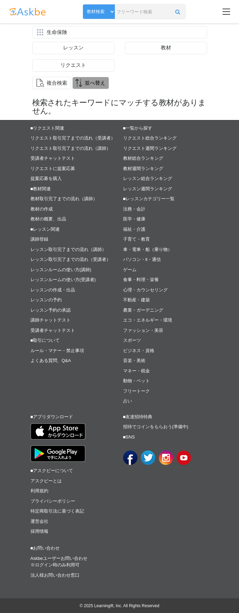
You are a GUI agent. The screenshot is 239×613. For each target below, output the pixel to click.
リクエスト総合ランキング (150, 138)
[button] (177, 12)
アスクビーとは (46, 480)
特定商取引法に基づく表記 (57, 511)
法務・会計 (134, 209)
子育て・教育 (136, 239)
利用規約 (39, 490)
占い (127, 401)
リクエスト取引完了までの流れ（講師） (71, 148)
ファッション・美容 (143, 330)
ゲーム (129, 269)
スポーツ (132, 340)
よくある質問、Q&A (51, 360)
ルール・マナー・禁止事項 (57, 350)
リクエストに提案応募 (53, 168)
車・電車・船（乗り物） (147, 249)
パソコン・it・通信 (142, 259)
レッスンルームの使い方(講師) (61, 269)
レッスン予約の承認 (51, 310)
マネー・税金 (136, 370)
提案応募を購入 (46, 178)
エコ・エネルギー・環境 (147, 320)
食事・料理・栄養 (141, 279)
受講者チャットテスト (53, 158)
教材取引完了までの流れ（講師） (64, 198)
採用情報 (39, 531)
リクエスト (73, 65)
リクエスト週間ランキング (150, 148)
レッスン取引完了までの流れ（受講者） (71, 259)
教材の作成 (42, 209)
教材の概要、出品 (48, 218)
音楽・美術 (134, 360)
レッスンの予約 (46, 299)
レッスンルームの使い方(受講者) (63, 279)
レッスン (73, 47)
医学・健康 (134, 218)
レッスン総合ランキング (147, 178)
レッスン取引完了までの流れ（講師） (68, 249)
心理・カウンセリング (145, 289)
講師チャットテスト (51, 320)
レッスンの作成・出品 (53, 289)
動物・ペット (136, 380)
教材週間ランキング (143, 168)
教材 (166, 47)
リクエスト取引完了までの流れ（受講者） (73, 138)
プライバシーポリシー (53, 501)
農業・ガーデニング (143, 310)
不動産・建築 (136, 299)
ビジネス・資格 (138, 350)
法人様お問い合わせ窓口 (55, 575)
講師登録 (39, 239)
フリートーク (136, 391)
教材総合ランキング (143, 158)
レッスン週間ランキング (147, 188)
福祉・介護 (134, 229)
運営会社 (39, 521)
